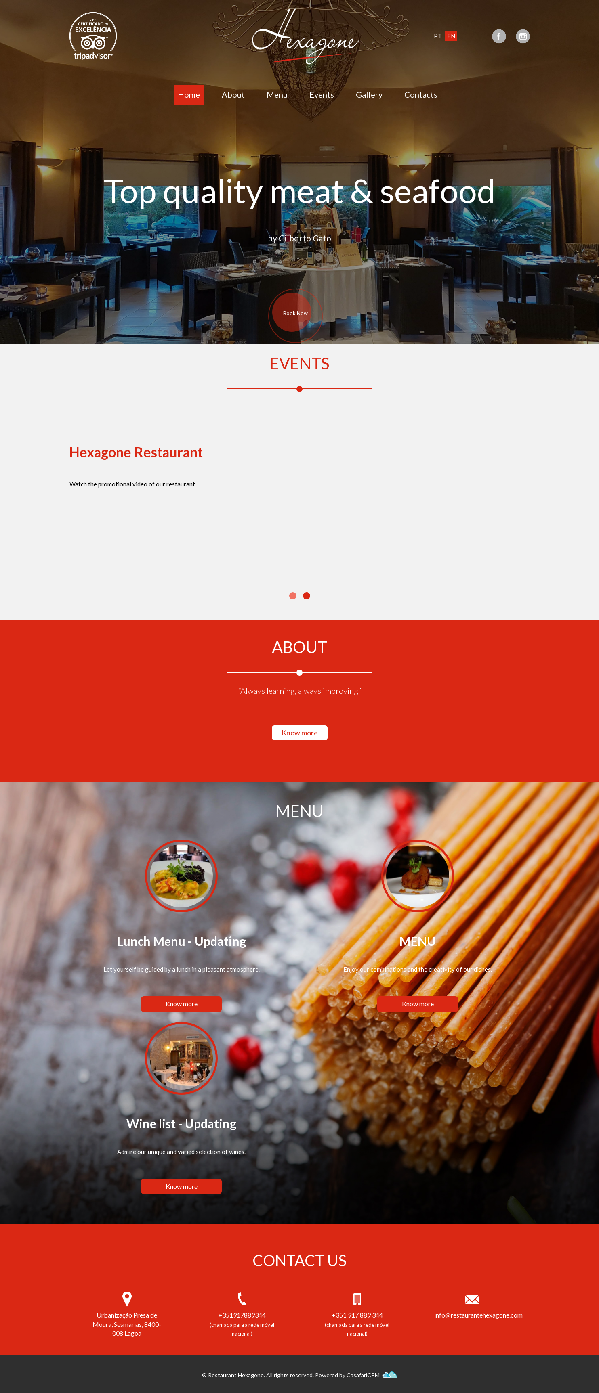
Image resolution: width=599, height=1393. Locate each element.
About (233, 94)
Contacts (420, 94)
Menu (277, 94)
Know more (300, 732)
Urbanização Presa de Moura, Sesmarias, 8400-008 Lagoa (126, 1324)
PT (438, 36)
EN (451, 36)
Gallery (369, 94)
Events (321, 94)
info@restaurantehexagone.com (472, 1315)
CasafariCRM (372, 1375)
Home (189, 94)
